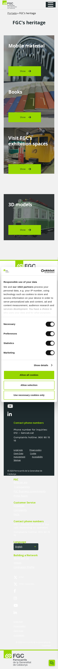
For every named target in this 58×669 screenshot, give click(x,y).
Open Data (18, 453)
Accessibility (37, 457)
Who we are (20, 482)
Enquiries (19, 505)
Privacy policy (35, 450)
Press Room (21, 495)
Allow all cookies (29, 375)
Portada (12, 13)
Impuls (17, 562)
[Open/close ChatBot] (52, 663)
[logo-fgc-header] (12, 4)
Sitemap (17, 460)
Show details (41, 365)
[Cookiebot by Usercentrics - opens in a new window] (41, 271)
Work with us (21, 558)
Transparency (22, 487)
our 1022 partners (23, 287)
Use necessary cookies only (28, 395)
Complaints (20, 510)
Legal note (18, 450)
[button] (52, 4)
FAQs (16, 514)
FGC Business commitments (30, 491)
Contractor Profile (24, 567)
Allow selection (29, 385)
